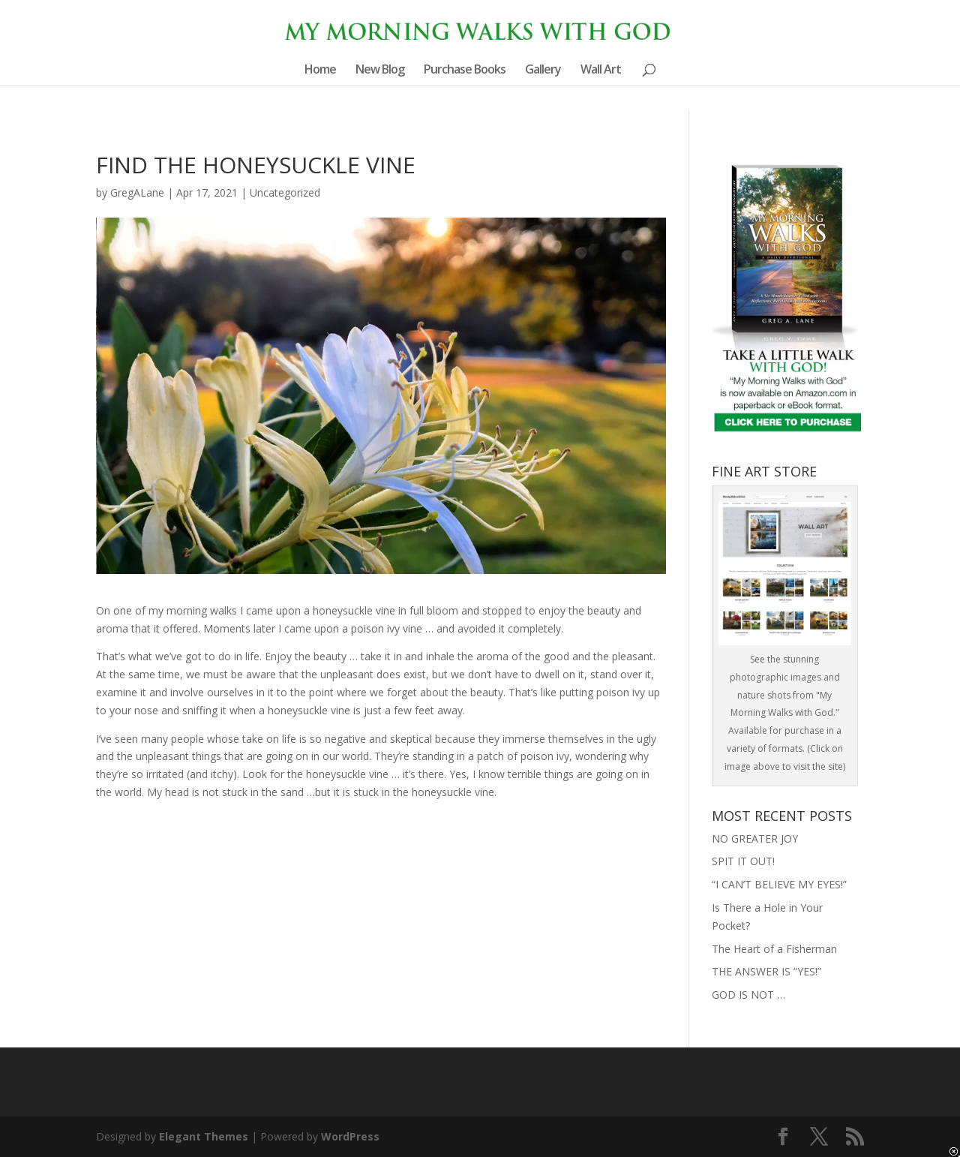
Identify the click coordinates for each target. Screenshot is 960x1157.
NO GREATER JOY (755, 838)
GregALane (137, 192)
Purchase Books (465, 70)
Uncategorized (285, 192)
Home (320, 70)
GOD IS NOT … (748, 994)
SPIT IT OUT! (743, 861)
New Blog (380, 70)
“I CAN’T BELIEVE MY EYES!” (779, 884)
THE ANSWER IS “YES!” (766, 971)
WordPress (350, 1136)
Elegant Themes (203, 1136)
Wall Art (600, 70)
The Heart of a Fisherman (774, 949)
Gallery (543, 70)
